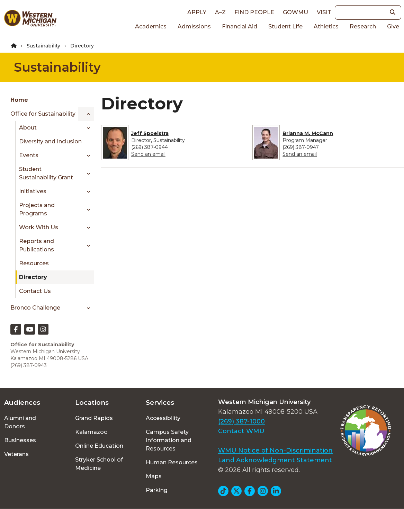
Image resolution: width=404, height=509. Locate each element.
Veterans (16, 454)
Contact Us (35, 291)
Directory (33, 277)
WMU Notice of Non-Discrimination (275, 450)
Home (19, 100)
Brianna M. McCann (307, 133)
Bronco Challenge (35, 307)
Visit (324, 12)
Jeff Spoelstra (150, 133)
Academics (151, 26)
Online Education (99, 446)
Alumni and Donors (20, 422)
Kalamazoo (91, 432)
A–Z (220, 12)
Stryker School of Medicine (99, 463)
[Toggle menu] (86, 114)
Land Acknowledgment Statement (275, 460)
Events (28, 155)
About (28, 127)
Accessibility (163, 418)
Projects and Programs (37, 209)
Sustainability (43, 46)
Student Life (285, 26)
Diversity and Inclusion (50, 141)
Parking (157, 490)
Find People (254, 12)
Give (393, 26)
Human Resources (172, 462)
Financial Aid (239, 26)
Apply (196, 12)
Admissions (194, 26)
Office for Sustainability (42, 113)
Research (363, 26)
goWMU (295, 12)
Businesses (20, 440)
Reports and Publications (36, 245)
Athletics (326, 26)
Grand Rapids (94, 418)
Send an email (148, 154)
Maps (154, 476)
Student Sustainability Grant (46, 173)
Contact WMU (241, 431)
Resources (34, 263)
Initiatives (32, 191)
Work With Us (38, 227)
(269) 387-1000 (241, 421)
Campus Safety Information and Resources (168, 440)
